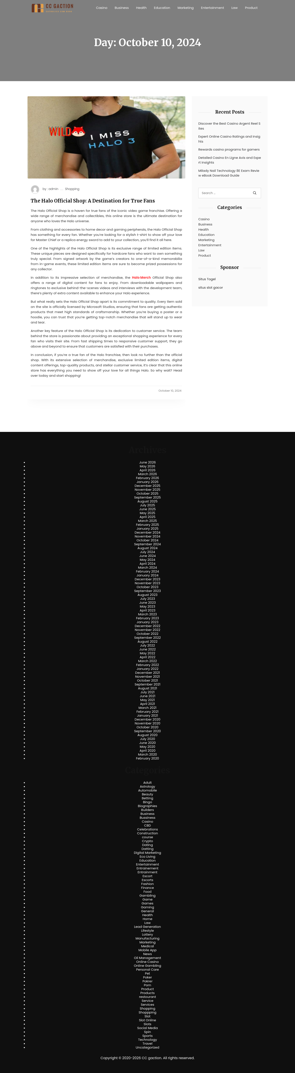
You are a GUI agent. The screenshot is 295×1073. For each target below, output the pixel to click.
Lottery (147, 934)
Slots (147, 1024)
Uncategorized (147, 1047)
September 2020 (147, 731)
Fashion (147, 884)
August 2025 (148, 501)
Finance (147, 888)
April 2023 (148, 610)
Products (147, 993)
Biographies (147, 806)
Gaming (147, 907)
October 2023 (148, 587)
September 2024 (147, 544)
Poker (147, 977)
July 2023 (147, 599)
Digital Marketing (147, 853)
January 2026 (147, 482)
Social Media (147, 1028)
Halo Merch (141, 277)
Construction (147, 833)
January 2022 (148, 669)
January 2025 (147, 529)
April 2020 (147, 751)
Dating (147, 845)
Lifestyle (147, 931)
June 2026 (147, 462)
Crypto (147, 841)
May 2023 (147, 606)
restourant (147, 997)
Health (141, 7)
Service (147, 1001)
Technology (147, 1040)
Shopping (72, 189)
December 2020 (147, 719)
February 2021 (147, 712)
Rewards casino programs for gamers (229, 149)
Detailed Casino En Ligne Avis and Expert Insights (229, 160)
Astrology (147, 786)
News (147, 954)
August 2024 (148, 548)
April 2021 (147, 704)
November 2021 (147, 677)
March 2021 (148, 708)
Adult (147, 783)
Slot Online (147, 1020)
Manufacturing (148, 938)
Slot (147, 1016)
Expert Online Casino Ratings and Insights (229, 139)
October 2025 (147, 493)
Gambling (147, 896)
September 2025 (147, 497)
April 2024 (147, 564)
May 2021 (147, 700)
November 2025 (147, 490)
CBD (147, 825)
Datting (147, 849)
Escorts (147, 880)
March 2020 (147, 754)
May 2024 (147, 560)
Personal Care (147, 970)
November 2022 (147, 630)
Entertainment (212, 7)
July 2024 (147, 552)
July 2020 (147, 739)
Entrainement (148, 868)
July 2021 (147, 692)
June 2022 (147, 649)
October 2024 (147, 540)
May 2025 (147, 513)
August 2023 (147, 595)
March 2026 (147, 474)
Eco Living (147, 857)
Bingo (147, 802)
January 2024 (147, 575)
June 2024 (147, 556)
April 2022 (148, 657)
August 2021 (147, 688)
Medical (147, 946)
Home (147, 919)
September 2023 (147, 591)
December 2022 (147, 626)
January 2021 (147, 715)
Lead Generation (147, 927)
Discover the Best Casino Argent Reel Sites (229, 126)
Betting (147, 798)
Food (148, 892)
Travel (147, 1044)
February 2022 (147, 665)
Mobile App (147, 950)
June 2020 (147, 743)
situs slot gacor (210, 287)
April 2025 (147, 517)
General (147, 911)
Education (162, 7)
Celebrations (147, 829)
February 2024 (147, 571)
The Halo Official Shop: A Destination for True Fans (93, 201)
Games (147, 903)
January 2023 (148, 622)
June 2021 (147, 696)
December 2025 (147, 486)
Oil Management (147, 958)
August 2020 (148, 735)
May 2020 (147, 747)
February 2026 (147, 478)
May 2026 (147, 466)
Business (122, 7)
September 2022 (147, 638)
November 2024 (147, 536)
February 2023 (147, 618)
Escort (147, 876)
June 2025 (147, 509)
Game (148, 899)
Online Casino (147, 962)
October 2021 (147, 680)
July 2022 (147, 645)
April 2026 (147, 470)
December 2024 (147, 532)
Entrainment (147, 872)
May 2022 (147, 653)
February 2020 (147, 758)
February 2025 (147, 525)
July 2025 (147, 505)
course (147, 837)
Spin (147, 1032)
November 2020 (147, 723)
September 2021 (147, 684)
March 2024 (147, 567)
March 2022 (147, 661)
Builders (147, 810)
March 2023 (147, 614)
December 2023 (147, 579)
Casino (101, 7)
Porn (147, 985)
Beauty (147, 794)
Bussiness (148, 818)
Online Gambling (147, 966)
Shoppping (147, 1012)
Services (147, 1005)
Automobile (147, 790)
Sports (147, 1036)
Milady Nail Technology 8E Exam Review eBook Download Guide (228, 173)
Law (234, 7)
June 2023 (147, 603)
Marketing (186, 7)
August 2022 (147, 641)
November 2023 (147, 583)
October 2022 (147, 634)
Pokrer (148, 981)
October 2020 (147, 727)
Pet (147, 973)
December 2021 (147, 673)
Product (251, 7)
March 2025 (147, 521)
